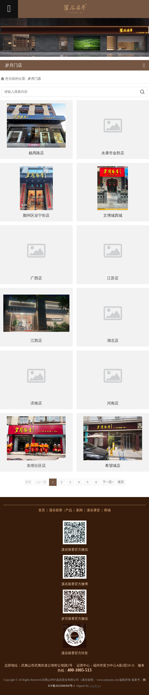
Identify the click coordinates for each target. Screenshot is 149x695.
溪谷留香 (55, 510)
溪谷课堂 (93, 510)
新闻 (79, 510)
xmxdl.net (95, 685)
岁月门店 (34, 78)
